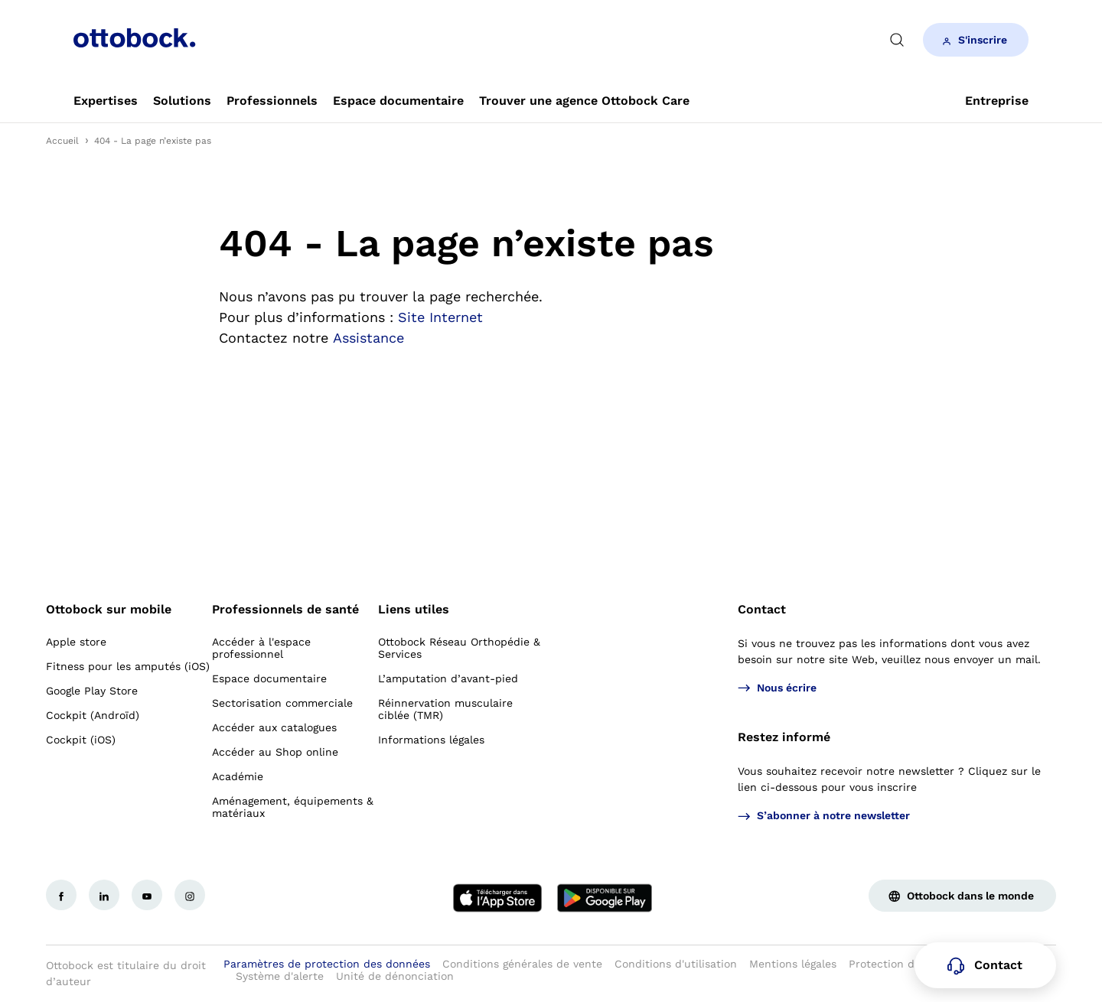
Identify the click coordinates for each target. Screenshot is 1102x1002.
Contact (762, 609)
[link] (105, 101)
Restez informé (784, 737)
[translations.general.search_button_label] (896, 39)
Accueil (62, 140)
